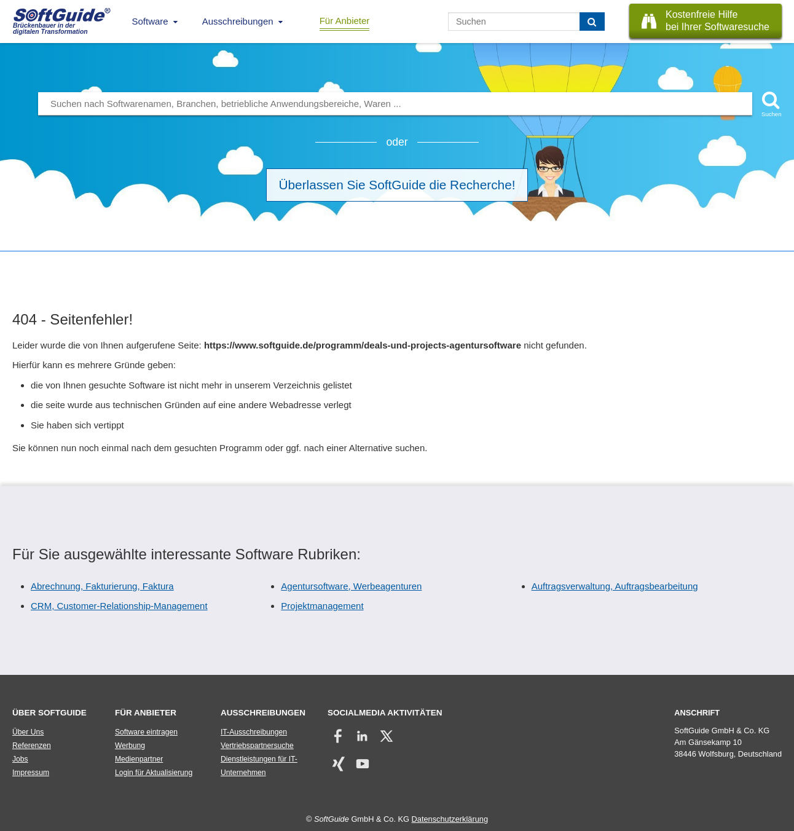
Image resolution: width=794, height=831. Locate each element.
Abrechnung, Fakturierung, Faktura (102, 586)
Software (150, 21)
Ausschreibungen (237, 21)
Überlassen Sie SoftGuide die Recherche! (397, 185)
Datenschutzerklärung (450, 819)
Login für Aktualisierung (153, 772)
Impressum (30, 772)
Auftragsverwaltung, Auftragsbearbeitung (615, 586)
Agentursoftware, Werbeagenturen (351, 586)
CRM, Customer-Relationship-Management (119, 606)
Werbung (130, 745)
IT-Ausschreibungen (254, 732)
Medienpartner (139, 759)
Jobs (20, 759)
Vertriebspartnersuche (257, 745)
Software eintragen (146, 732)
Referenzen (31, 745)
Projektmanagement (322, 606)
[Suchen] (592, 21)
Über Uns (28, 732)
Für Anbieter (345, 20)
